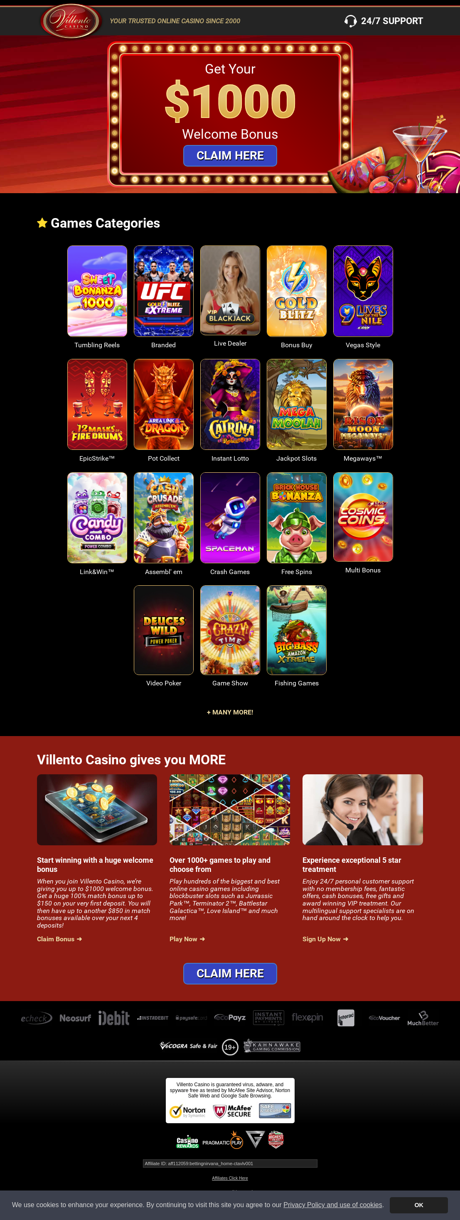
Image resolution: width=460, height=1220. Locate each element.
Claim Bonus (55, 939)
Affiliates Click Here (230, 1178)
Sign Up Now (322, 939)
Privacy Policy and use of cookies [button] (332, 1204)
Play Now (183, 939)
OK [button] (418, 1205)
